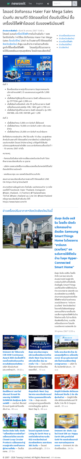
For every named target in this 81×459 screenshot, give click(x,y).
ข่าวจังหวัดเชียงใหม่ (66, 38)
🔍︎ (74, 3)
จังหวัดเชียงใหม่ (10, 44)
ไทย (30, 3)
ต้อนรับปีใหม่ (14, 40)
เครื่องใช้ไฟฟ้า (22, 34)
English (39, 3)
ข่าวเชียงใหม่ (64, 47)
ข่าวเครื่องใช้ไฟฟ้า (65, 41)
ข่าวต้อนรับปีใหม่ (65, 44)
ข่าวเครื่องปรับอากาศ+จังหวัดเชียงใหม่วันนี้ (28, 211)
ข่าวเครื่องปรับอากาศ (67, 35)
